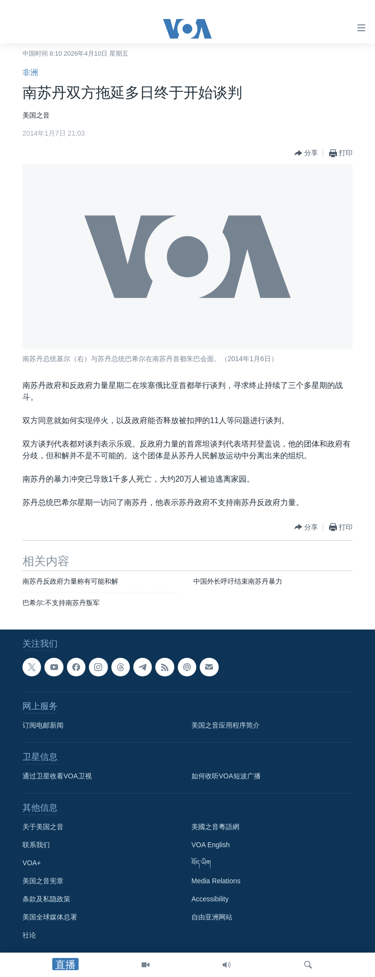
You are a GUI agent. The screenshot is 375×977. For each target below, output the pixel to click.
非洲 (30, 72)
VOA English (210, 845)
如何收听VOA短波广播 (226, 776)
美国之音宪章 (42, 881)
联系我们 (36, 845)
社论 (29, 935)
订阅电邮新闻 (42, 725)
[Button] (306, 153)
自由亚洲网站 (211, 917)
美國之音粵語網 (215, 827)
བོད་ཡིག (201, 863)
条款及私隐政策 (46, 899)
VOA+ (31, 863)
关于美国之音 (42, 827)
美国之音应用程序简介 (225, 725)
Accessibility (210, 899)
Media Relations (215, 881)
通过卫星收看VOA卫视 (57, 776)
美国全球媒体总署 (49, 917)
